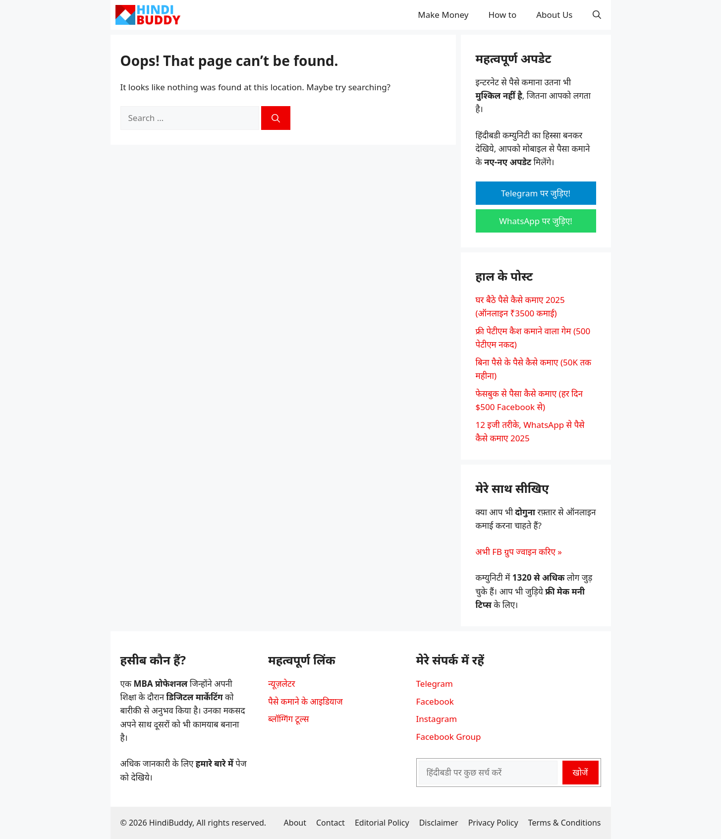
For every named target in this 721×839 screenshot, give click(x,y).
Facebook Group (448, 736)
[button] (597, 15)
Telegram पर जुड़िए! (535, 193)
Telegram (434, 683)
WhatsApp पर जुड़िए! (535, 221)
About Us (554, 14)
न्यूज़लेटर (281, 683)
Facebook (435, 701)
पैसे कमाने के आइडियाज (305, 701)
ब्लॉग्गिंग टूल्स (288, 718)
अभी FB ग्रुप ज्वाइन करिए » (519, 551)
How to (503, 14)
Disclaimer (438, 822)
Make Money (443, 14)
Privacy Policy (493, 822)
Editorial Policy (382, 822)
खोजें (580, 772)
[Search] (275, 118)
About (295, 822)
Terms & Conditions (564, 822)
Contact (330, 822)
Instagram (436, 718)
